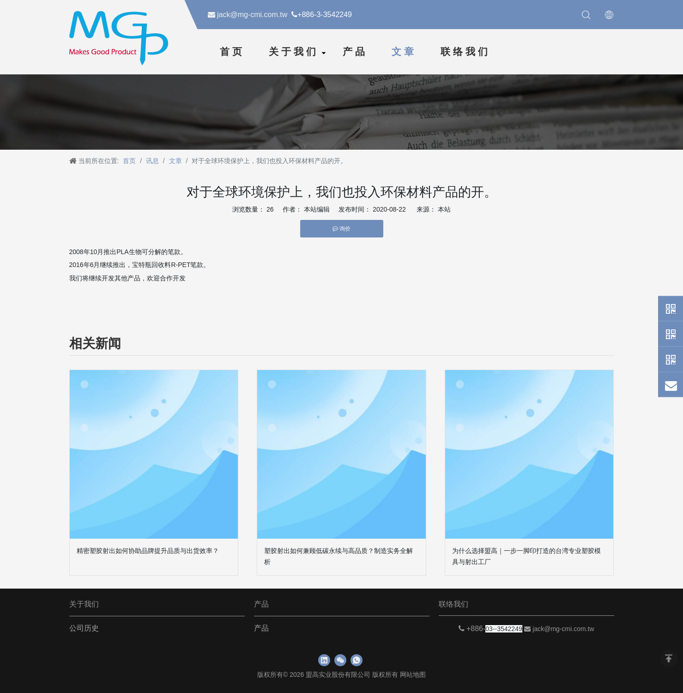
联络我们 (465, 51)
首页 (232, 51)
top (668, 658)
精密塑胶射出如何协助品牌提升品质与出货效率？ (148, 550)
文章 (404, 51)
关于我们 (294, 51)
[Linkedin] (324, 660)
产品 (355, 51)
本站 (444, 209)
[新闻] (341, 111)
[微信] (340, 660)
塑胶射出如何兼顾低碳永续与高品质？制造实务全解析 (338, 556)
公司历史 (84, 628)
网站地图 (413, 674)
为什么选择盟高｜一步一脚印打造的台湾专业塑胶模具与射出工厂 (526, 556)
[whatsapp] (357, 660)
